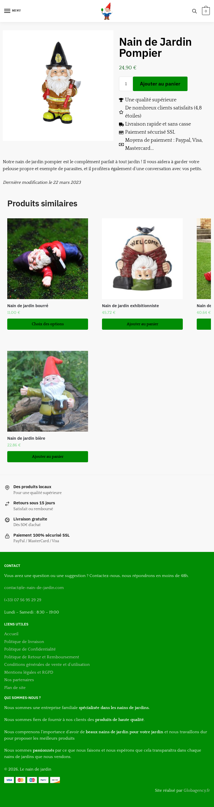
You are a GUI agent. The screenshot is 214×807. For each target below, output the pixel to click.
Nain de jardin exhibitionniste (130, 305)
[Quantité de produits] (126, 84)
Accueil (11, 634)
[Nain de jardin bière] (47, 391)
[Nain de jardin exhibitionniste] (142, 258)
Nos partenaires (19, 680)
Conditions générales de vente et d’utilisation (47, 664)
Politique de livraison (24, 641)
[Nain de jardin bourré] (47, 258)
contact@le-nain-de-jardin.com (34, 587)
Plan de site (15, 687)
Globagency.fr (197, 790)
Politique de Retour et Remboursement (41, 657)
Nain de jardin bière (26, 438)
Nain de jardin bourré (27, 305)
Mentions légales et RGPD (28, 672)
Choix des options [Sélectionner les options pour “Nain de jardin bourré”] (48, 324)
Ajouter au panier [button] (142, 324)
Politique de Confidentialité (30, 649)
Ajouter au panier (160, 83)
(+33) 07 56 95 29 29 (22, 600)
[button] (9, 8)
